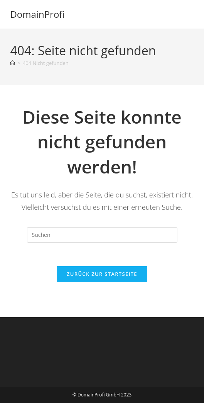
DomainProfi (37, 14)
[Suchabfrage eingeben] (102, 235)
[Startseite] (12, 63)
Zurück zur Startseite (102, 273)
